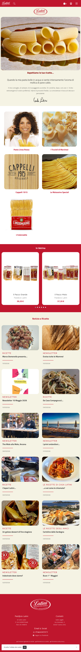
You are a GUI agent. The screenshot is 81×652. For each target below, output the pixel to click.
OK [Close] (25, 647)
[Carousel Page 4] (41, 307)
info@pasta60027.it (41, 632)
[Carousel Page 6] (45, 307)
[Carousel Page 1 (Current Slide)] (35, 307)
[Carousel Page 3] (39, 307)
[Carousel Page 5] (43, 307)
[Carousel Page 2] (37, 307)
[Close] (76, 647)
